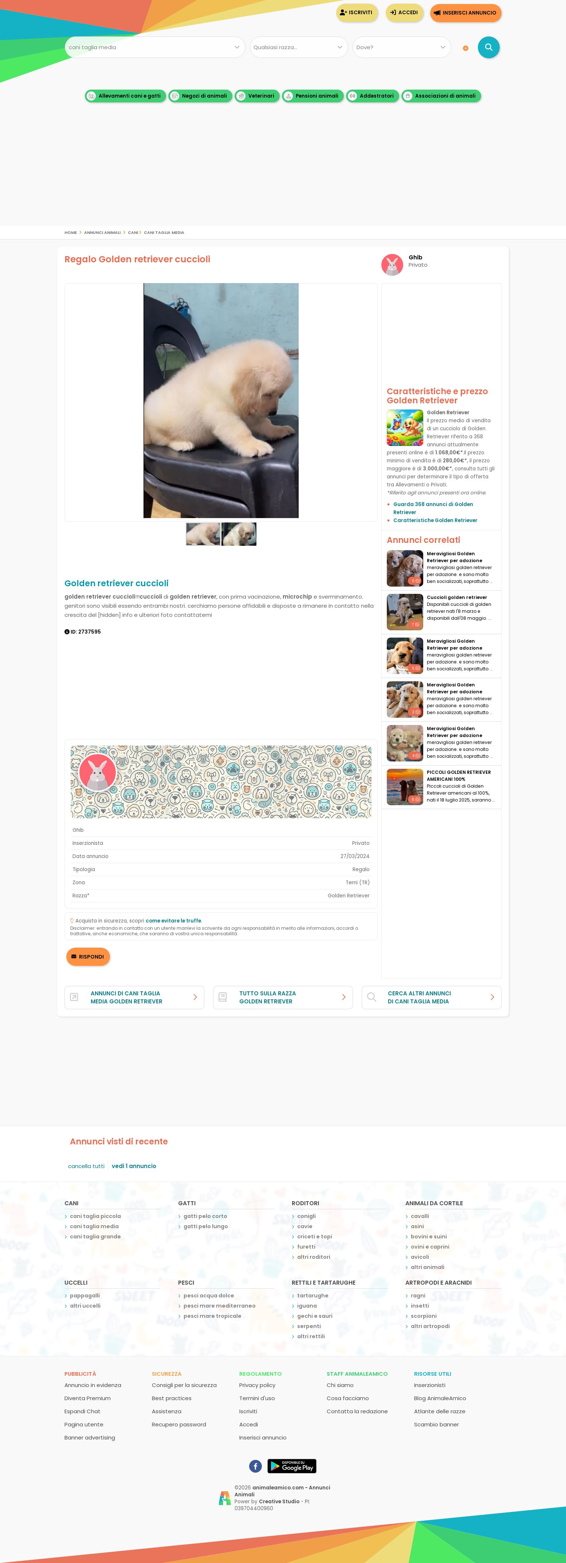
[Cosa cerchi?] (154, 47)
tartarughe (313, 1295)
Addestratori (371, 96)
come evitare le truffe (173, 920)
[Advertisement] (283, 175)
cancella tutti (86, 1166)
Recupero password (179, 1424)
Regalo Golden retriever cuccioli (137, 259)
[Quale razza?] (298, 47)
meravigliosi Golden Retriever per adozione (454, 557)
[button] (371, 402)
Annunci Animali (102, 232)
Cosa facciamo (348, 1398)
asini (417, 1226)
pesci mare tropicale (212, 1316)
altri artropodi (430, 1326)
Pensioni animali (311, 96)
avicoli (420, 1257)
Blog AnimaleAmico (440, 1398)
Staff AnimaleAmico (357, 1374)
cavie (305, 1226)
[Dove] (402, 47)
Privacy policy (257, 1385)
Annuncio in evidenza (92, 1385)
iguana (307, 1305)
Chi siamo (340, 1385)
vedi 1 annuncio (134, 1166)
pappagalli (85, 1295)
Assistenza (166, 1411)
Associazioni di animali (439, 96)
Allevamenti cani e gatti (124, 96)
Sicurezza (167, 1374)
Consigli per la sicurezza (184, 1385)
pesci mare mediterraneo (220, 1305)
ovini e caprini (430, 1246)
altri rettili (311, 1336)
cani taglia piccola (95, 1216)
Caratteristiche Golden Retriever (435, 520)
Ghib (415, 257)
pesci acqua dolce (209, 1295)
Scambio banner (436, 1424)
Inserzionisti (429, 1385)
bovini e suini (429, 1236)
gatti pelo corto (205, 1216)
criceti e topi (314, 1236)
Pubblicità (80, 1374)
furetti (306, 1246)
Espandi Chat (82, 1411)
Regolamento (260, 1374)
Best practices (172, 1398)
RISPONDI (91, 956)
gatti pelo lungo (206, 1226)
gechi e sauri (315, 1316)
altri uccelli (85, 1305)
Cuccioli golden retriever (457, 597)
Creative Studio (279, 1501)
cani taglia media (164, 232)
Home (70, 232)
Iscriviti (360, 12)
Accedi (408, 12)
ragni (418, 1295)
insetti (420, 1305)
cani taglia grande (95, 1236)
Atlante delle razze (439, 1411)
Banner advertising (89, 1437)
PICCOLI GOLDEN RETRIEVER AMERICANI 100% (459, 775)
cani (133, 232)
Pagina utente (83, 1424)
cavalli (420, 1216)
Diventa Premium (87, 1398)
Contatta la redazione (357, 1411)
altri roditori (313, 1257)
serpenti (309, 1326)
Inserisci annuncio (469, 12)
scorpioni (424, 1316)
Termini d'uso (257, 1398)
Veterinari (255, 96)
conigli (306, 1216)
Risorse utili (432, 1374)
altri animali (427, 1267)
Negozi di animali (198, 96)
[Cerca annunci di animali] (489, 47)
